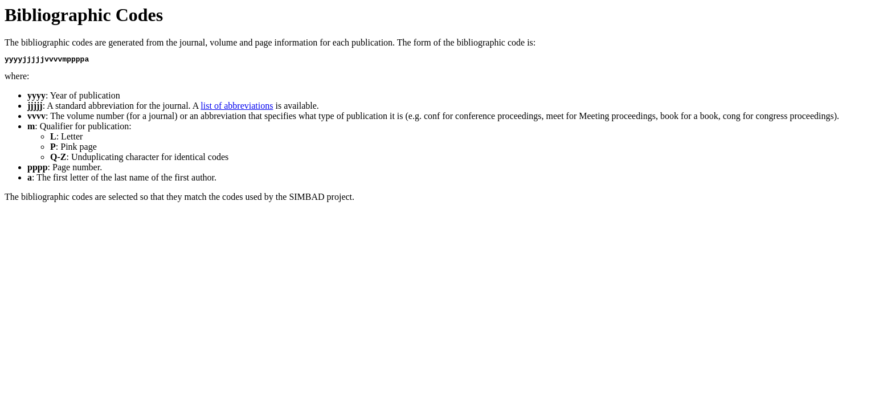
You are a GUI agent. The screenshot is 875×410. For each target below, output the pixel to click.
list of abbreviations (237, 107)
